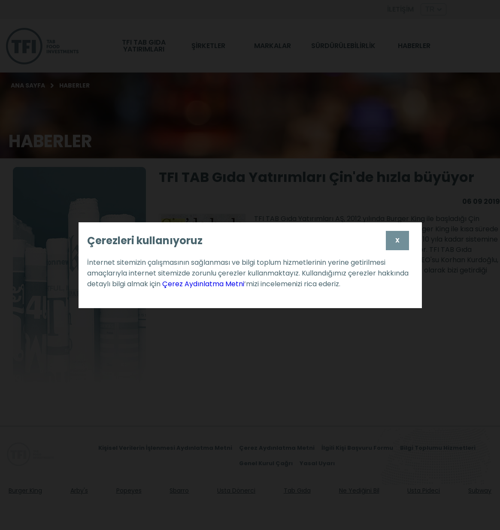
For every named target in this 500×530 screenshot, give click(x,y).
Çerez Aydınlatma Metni (203, 284)
